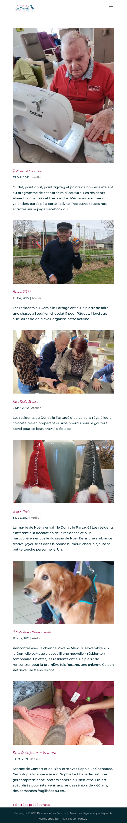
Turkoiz (83, 818)
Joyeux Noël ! (21, 511)
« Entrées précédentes (31, 805)
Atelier (37, 177)
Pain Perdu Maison (25, 401)
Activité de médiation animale (32, 632)
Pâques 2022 (22, 291)
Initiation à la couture (27, 171)
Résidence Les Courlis (51, 813)
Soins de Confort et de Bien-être (34, 752)
